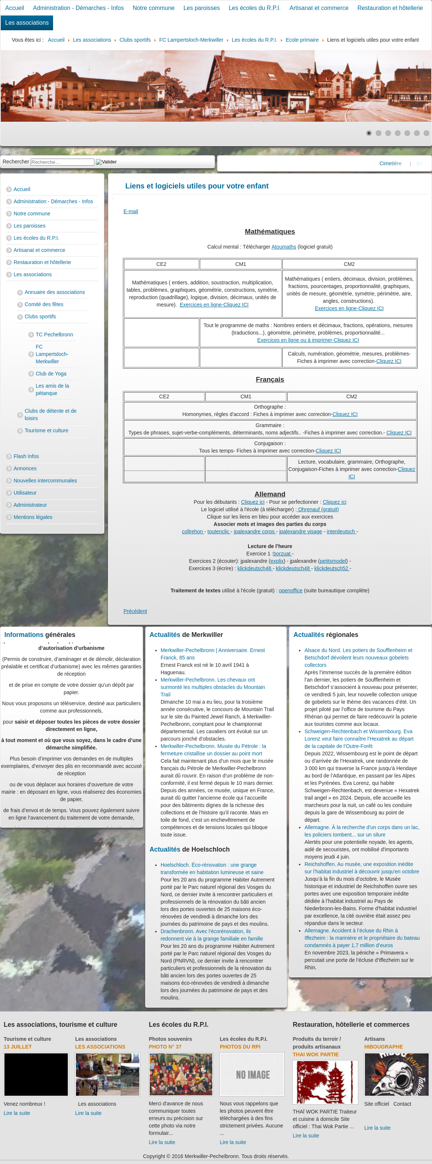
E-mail (130, 211)
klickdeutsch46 (255, 568)
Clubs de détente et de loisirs (51, 414)
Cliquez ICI (388, 361)
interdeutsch (341, 531)
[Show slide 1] (369, 133)
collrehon (193, 531)
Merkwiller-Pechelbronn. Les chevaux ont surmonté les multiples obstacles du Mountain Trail (213, 687)
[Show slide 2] (379, 133)
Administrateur (30, 505)
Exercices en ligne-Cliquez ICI (214, 305)
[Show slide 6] (417, 133)
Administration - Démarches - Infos (78, 8)
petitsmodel (333, 561)
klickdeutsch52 (332, 568)
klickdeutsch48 (293, 568)
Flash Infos (26, 456)
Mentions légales (33, 517)
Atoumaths (284, 247)
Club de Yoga (51, 374)
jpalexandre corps (255, 531)
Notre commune (154, 8)
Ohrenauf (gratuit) (318, 509)
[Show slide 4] (398, 133)
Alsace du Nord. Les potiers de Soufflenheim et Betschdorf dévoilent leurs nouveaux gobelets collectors (358, 657)
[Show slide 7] (426, 133)
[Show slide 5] (407, 133)
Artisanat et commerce (319, 8)
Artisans (374, 1039)
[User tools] (113, 198)
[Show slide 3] (388, 133)
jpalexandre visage (300, 531)
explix (277, 561)
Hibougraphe (383, 1047)
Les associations (27, 23)
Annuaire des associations (55, 292)
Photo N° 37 (165, 1047)
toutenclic (219, 531)
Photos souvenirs (170, 1039)
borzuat (282, 554)
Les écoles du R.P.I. (255, 8)
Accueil (14, 8)
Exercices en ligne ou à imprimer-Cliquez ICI (308, 340)
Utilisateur (25, 493)
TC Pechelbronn (54, 334)
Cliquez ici (253, 502)
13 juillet (18, 1047)
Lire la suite (17, 1113)
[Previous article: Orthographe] (135, 611)
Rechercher (16, 161)
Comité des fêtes (44, 304)
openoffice (291, 590)
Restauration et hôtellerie (390, 8)
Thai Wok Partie (316, 1054)
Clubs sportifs (40, 316)
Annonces (25, 468)
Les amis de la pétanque (52, 389)
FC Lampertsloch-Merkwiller (52, 354)
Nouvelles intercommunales (45, 481)
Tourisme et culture (46, 430)
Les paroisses (202, 8)
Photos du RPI (240, 1047)
